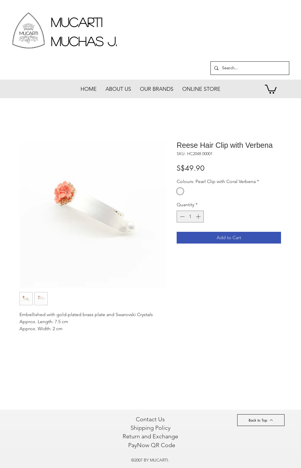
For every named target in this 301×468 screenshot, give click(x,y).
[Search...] (249, 68)
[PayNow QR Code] (151, 445)
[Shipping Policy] (150, 427)
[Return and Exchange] (150, 436)
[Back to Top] (261, 420)
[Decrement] (182, 216)
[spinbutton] (190, 216)
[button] (271, 89)
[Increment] (199, 216)
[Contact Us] (150, 419)
